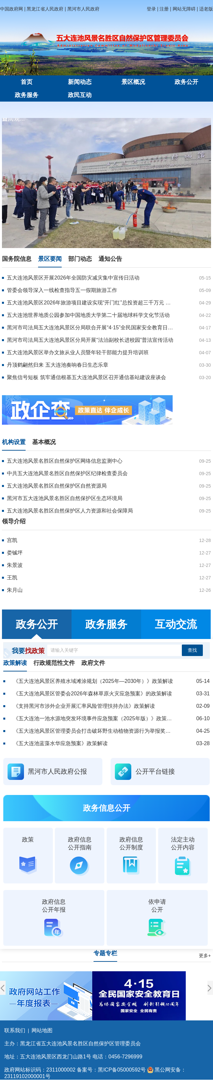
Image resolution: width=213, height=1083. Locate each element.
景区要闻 (50, 259)
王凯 (12, 577)
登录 (151, 8)
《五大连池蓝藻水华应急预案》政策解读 (60, 743)
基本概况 (44, 442)
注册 (164, 8)
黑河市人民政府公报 (57, 771)
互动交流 (176, 624)
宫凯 (12, 540)
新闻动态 (80, 82)
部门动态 (80, 259)
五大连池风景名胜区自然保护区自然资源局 (57, 486)
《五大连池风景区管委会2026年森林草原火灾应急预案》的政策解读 (92, 693)
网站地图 (42, 1030)
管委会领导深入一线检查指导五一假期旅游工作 (62, 290)
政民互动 (80, 95)
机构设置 (14, 442)
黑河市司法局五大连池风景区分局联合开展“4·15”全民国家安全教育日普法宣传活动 (90, 327)
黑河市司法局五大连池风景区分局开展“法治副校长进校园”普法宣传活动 (90, 340)
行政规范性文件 (54, 663)
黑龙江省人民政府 (45, 8)
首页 (26, 82)
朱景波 (15, 565)
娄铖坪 (15, 552)
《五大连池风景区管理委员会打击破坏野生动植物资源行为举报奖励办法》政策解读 (93, 731)
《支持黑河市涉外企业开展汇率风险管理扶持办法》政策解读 (84, 706)
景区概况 (133, 82)
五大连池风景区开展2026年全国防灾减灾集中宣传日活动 (73, 277)
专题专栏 (105, 953)
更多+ (205, 955)
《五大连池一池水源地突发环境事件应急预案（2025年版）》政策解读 (93, 718)
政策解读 (15, 663)
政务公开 (186, 82)
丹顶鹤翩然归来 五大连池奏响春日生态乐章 (57, 365)
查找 (192, 650)
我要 (28, 650)
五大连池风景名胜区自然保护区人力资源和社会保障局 (70, 510)
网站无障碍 (184, 8)
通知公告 (110, 259)
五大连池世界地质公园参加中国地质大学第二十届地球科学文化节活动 (88, 315)
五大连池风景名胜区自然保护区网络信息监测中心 (64, 461)
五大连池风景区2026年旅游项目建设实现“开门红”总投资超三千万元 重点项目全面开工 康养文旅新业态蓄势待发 (90, 302)
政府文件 (93, 663)
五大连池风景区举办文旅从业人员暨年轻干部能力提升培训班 (78, 352)
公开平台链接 (155, 771)
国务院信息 (17, 259)
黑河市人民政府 (83, 8)
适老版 (206, 8)
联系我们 (14, 1030)
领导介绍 (14, 521)
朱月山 (15, 590)
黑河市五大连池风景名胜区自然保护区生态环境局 (64, 498)
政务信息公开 (106, 807)
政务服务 (26, 95)
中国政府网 (11, 8)
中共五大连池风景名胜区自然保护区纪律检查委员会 (67, 473)
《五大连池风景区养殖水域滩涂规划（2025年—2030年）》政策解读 (93, 681)
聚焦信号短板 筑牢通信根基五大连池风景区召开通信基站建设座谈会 (86, 377)
